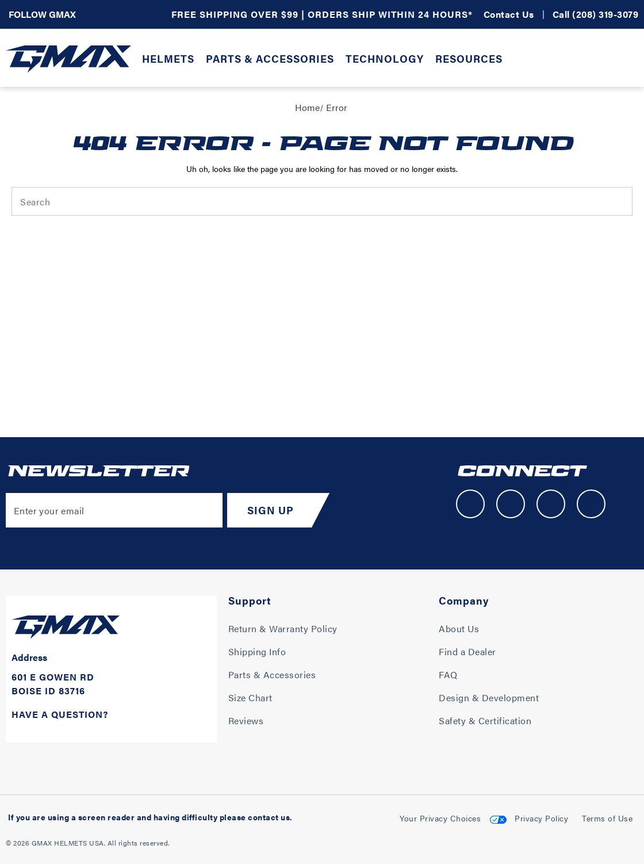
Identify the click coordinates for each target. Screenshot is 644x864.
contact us (269, 817)
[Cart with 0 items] (629, 60)
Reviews (246, 720)
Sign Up (270, 510)
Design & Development (489, 697)
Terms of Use (607, 818)
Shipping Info (257, 651)
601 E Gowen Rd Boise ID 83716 (53, 683)
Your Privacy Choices (440, 818)
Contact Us (509, 14)
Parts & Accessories (270, 58)
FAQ (448, 674)
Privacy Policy (541, 818)
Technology (385, 58)
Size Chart (250, 697)
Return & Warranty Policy (283, 628)
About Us (459, 628)
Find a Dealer (467, 651)
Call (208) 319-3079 (596, 14)
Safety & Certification (485, 720)
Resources (469, 58)
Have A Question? (60, 714)
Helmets (168, 58)
